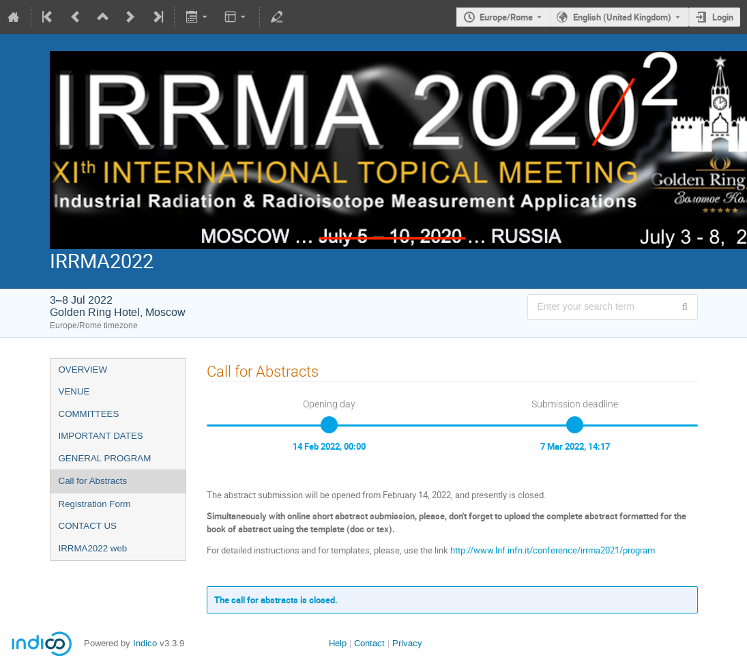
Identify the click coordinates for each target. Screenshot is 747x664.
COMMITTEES (89, 414)
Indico (145, 643)
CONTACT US (88, 526)
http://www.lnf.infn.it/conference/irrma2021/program (552, 550)
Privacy (407, 643)
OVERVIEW (83, 369)
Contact (369, 643)
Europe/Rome (506, 17)
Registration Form (95, 504)
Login (722, 17)
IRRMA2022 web (93, 548)
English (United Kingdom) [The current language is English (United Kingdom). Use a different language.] (622, 17)
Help (338, 643)
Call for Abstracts (93, 481)
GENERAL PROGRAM (105, 458)
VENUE (74, 391)
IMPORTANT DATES (101, 436)
